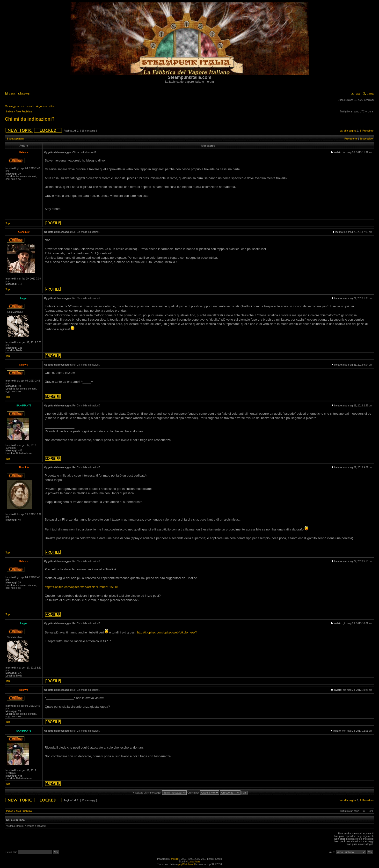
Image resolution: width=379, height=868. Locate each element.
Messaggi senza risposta (19, 106)
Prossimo (367, 130)
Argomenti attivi (45, 106)
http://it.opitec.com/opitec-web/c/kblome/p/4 (167, 632)
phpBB (174, 859)
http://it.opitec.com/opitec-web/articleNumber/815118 (81, 587)
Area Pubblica (24, 111)
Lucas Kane (193, 861)
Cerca (368, 93)
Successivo (366, 138)
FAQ (355, 93)
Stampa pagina (15, 138)
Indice (9, 111)
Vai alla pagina (348, 130)
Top (8, 223)
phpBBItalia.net (186, 864)
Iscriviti (23, 93)
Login (10, 93)
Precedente (350, 138)
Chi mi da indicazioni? (30, 119)
